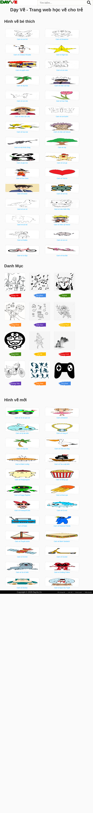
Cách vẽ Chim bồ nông (76, 593)
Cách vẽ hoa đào (75, 376)
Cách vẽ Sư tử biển (75, 770)
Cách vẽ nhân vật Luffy (46, 163)
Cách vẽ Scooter (46, 770)
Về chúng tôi (50, 811)
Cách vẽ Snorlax (46, 805)
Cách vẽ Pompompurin (76, 628)
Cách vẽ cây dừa (17, 128)
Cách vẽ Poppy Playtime (46, 664)
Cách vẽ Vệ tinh (17, 770)
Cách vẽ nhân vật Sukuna (46, 199)
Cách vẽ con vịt (46, 305)
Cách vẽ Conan (76, 270)
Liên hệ (62, 811)
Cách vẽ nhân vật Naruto (46, 340)
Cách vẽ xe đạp (46, 376)
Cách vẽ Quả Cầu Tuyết (75, 805)
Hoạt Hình (15, 476)
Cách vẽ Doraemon (46, 58)
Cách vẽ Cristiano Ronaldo (76, 58)
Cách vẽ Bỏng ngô (17, 664)
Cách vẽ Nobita (76, 340)
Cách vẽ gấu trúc (46, 234)
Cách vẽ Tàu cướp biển (46, 628)
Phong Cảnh (64, 476)
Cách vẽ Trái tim (46, 270)
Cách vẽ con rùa (17, 305)
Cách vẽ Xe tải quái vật (17, 558)
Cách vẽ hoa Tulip (17, 163)
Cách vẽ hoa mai (17, 199)
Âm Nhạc (39, 417)
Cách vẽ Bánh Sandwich (76, 734)
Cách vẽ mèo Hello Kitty (75, 305)
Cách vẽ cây (17, 234)
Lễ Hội (39, 476)
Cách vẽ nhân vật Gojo (46, 128)
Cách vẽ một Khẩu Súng (76, 199)
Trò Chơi (64, 505)
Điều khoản (87, 811)
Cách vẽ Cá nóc (46, 699)
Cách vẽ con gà (76, 234)
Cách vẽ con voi (17, 376)
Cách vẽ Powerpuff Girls (17, 699)
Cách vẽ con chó (75, 128)
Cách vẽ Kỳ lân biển (76, 558)
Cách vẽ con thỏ (17, 58)
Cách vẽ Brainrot (46, 558)
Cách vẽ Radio (75, 699)
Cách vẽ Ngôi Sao (17, 93)
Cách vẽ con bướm (75, 163)
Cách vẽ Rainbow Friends (17, 734)
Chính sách (74, 811)
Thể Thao (39, 505)
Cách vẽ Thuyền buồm (46, 734)
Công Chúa (15, 446)
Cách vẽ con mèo (75, 93)
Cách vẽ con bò (17, 340)
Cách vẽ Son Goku (17, 270)
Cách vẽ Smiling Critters (17, 805)
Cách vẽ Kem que (76, 664)
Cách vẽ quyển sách (46, 93)
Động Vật (14, 417)
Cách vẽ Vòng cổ (17, 593)
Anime (64, 417)
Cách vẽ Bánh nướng (17, 628)
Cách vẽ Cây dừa (46, 593)
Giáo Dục (39, 446)
